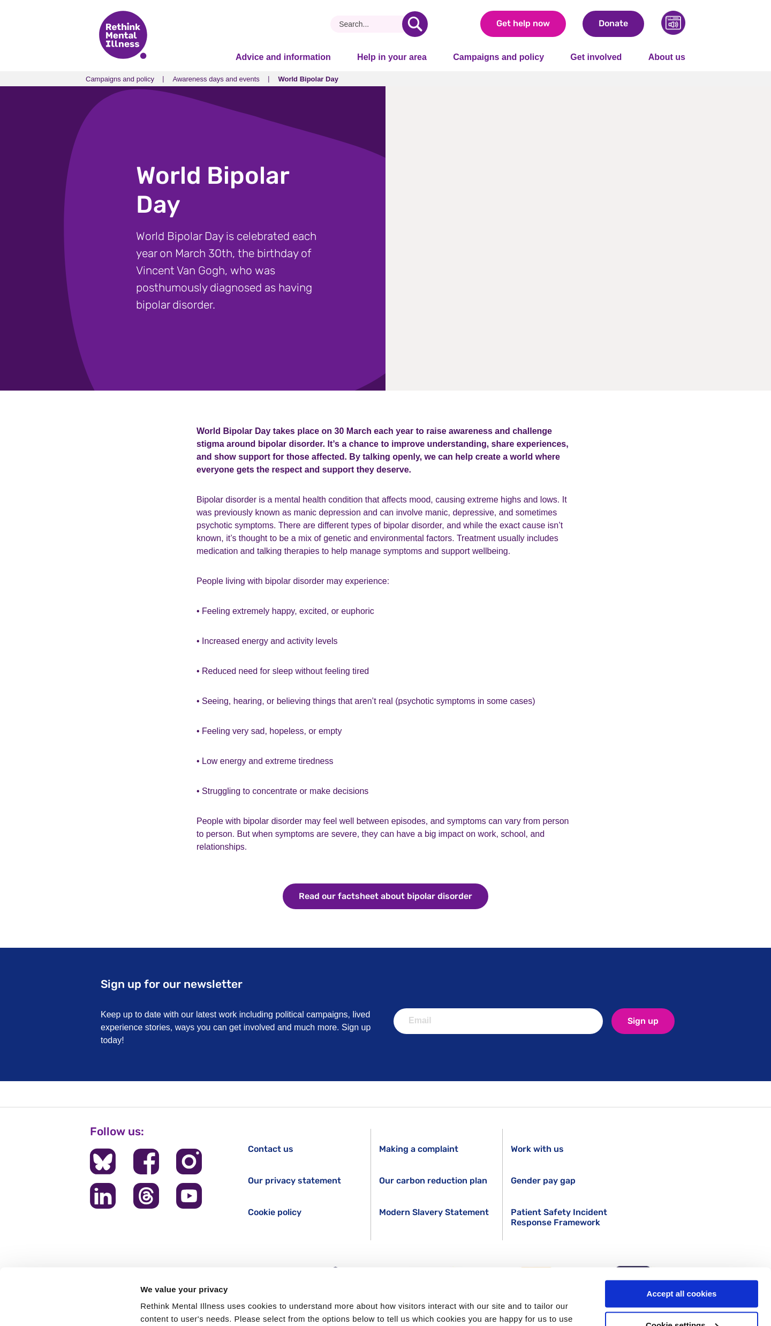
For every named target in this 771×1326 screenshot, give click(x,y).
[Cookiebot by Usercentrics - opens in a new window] (69, 1305)
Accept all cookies (682, 1237)
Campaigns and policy (498, 57)
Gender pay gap (543, 1180)
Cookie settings (682, 1268)
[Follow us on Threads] (146, 1196)
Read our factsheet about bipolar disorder (385, 896)
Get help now (523, 23)
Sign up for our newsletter (172, 984)
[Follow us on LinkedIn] (102, 1196)
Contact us (270, 1149)
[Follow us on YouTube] (189, 1196)
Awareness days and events (215, 79)
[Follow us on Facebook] (146, 1161)
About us (666, 57)
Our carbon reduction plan (433, 1180)
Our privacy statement (294, 1180)
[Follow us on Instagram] (189, 1161)
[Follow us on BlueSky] (102, 1161)
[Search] (370, 24)
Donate (613, 23)
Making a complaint (418, 1149)
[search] (415, 24)
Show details (165, 1304)
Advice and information (283, 57)
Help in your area (392, 57)
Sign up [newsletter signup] (643, 1021)
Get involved (596, 57)
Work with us (537, 1149)
